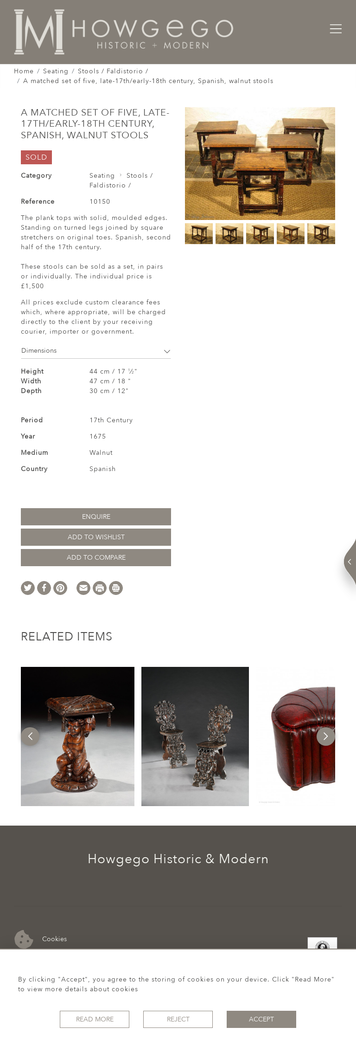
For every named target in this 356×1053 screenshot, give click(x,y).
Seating (56, 71)
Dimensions (96, 350)
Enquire (96, 516)
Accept (261, 1019)
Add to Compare (96, 557)
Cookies (40, 939)
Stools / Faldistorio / (113, 71)
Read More (95, 1019)
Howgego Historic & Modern (178, 859)
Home (24, 71)
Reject (178, 1019)
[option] (77, 736)
